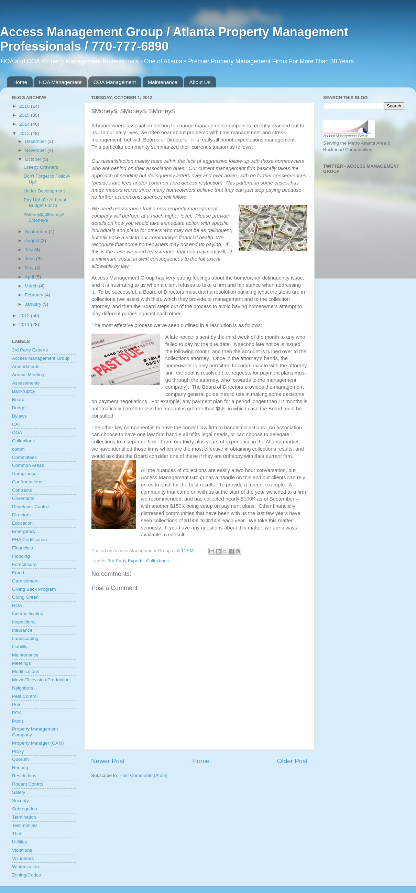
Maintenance (162, 82)
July (29, 249)
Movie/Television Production (40, 679)
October (34, 159)
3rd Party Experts (125, 560)
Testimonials (24, 825)
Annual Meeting (28, 374)
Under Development (44, 190)
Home (20, 82)
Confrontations (27, 481)
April (30, 277)
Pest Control (24, 696)
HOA (17, 605)
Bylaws (19, 416)
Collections (157, 560)
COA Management (115, 82)
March (32, 285)
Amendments (26, 366)
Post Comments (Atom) (144, 775)
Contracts (22, 490)
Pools (18, 721)
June (30, 258)
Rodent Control (27, 784)
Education (22, 523)
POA (17, 712)
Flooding (21, 556)
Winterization (25, 866)
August (33, 240)
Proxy (18, 751)
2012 (25, 315)
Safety (18, 792)
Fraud (18, 572)
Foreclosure (24, 564)
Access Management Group (40, 358)
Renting (20, 767)
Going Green (25, 597)
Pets (16, 704)
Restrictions (24, 775)
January (34, 304)
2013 (25, 133)
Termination (24, 817)
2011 (25, 324)
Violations (22, 850)
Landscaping (25, 638)
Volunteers (23, 858)
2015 (25, 115)
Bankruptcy (23, 391)
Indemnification (27, 613)
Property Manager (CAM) (38, 743)
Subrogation (24, 808)
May (30, 267)
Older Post (292, 761)
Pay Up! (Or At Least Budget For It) (45, 202)
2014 (25, 124)
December (36, 141)
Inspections (23, 621)
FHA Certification (29, 539)
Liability (20, 646)
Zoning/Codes (26, 875)
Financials (22, 547)
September (37, 231)
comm (18, 449)
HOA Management (60, 82)
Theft (17, 833)
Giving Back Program (34, 589)
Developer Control (31, 506)
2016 (25, 106)
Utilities (19, 841)
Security (20, 800)
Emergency (23, 531)
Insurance (22, 630)
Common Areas (28, 465)
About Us (199, 82)
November (36, 150)
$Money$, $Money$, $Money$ (45, 217)
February (35, 294)
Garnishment (25, 581)
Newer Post (108, 761)
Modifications (25, 671)
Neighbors (22, 688)
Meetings (21, 663)
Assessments (26, 383)
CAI (16, 424)
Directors (21, 514)
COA (17, 432)
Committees (24, 457)
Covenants (23, 498)
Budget (19, 407)
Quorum (20, 759)
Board (18, 399)
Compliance (24, 473)
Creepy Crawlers (41, 167)
